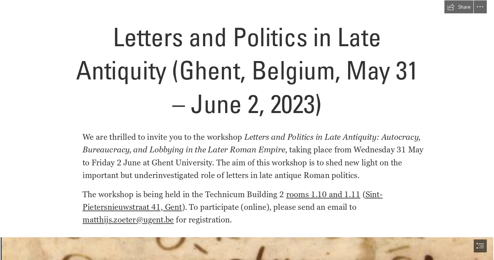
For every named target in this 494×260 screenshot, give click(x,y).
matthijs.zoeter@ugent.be (128, 220)
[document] (247, 130)
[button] (458, 6)
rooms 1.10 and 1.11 (323, 194)
